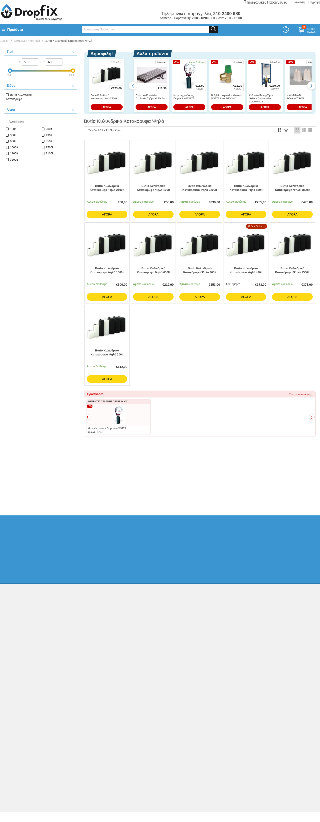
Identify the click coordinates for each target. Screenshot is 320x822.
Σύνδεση (299, 2)
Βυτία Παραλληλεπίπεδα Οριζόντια (187, 486)
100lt (13, 129)
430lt (49, 135)
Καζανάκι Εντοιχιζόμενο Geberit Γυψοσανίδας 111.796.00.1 (261, 98)
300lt (13, 135)
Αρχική (4, 40)
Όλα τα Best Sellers (290, 451)
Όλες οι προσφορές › (301, 395)
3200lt (14, 159)
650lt (13, 141)
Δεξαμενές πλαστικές (27, 40)
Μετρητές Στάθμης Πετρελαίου (232, 486)
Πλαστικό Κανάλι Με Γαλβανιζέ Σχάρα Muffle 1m (150, 97)
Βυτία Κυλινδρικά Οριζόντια (144, 486)
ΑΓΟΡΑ (107, 107)
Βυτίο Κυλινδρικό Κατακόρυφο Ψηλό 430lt (104, 97)
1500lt (50, 147)
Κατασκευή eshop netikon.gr (282, 661)
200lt (49, 129)
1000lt (14, 147)
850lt (49, 141)
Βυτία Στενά (113, 486)
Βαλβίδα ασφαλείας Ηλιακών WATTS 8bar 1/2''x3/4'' (226, 97)
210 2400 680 (256, 607)
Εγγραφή (314, 2)
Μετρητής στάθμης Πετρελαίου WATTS (183, 97)
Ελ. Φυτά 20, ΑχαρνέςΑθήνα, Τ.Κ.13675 (262, 598)
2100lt (50, 153)
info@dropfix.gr (257, 624)
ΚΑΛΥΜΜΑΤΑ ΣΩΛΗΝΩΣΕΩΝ (295, 97)
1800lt (14, 153)
